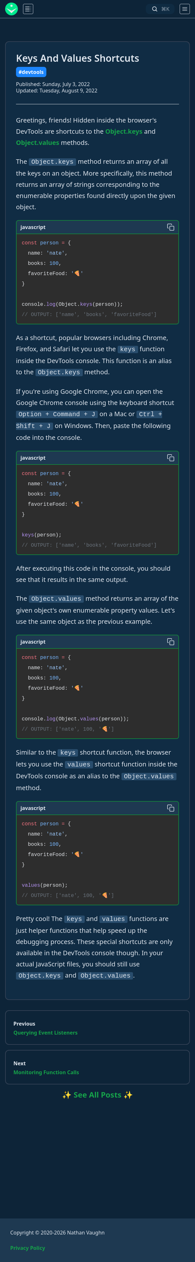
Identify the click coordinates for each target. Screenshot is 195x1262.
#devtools (31, 71)
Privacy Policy (27, 1247)
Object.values (37, 142)
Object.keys (123, 131)
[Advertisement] (97, 1150)
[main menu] (28, 9)
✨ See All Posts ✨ (97, 1094)
